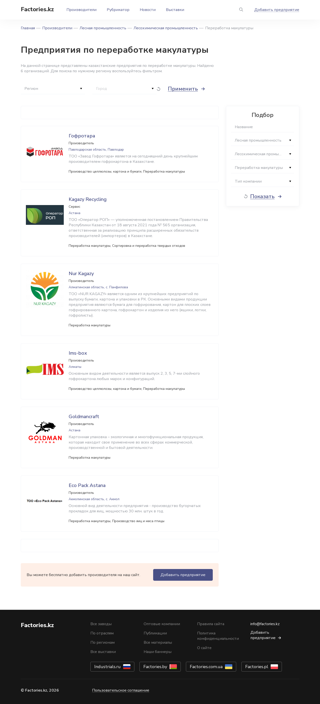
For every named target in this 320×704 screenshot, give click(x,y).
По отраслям (102, 633)
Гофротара (82, 136)
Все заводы (101, 624)
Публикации (155, 633)
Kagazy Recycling (88, 199)
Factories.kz (37, 9)
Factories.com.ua (206, 667)
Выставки (175, 9)
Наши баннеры (157, 651)
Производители (81, 9)
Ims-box (78, 353)
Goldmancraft (84, 416)
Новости (148, 9)
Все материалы (158, 642)
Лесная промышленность (103, 28)
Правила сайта (210, 624)
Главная (28, 28)
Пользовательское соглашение (120, 690)
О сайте (204, 648)
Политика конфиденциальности (218, 636)
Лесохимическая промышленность (166, 28)
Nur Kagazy (81, 273)
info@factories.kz (265, 624)
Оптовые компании (162, 624)
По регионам (102, 642)
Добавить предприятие (276, 9)
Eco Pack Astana (87, 485)
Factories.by (155, 667)
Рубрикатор (118, 9)
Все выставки (103, 651)
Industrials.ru (107, 667)
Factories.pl (256, 667)
